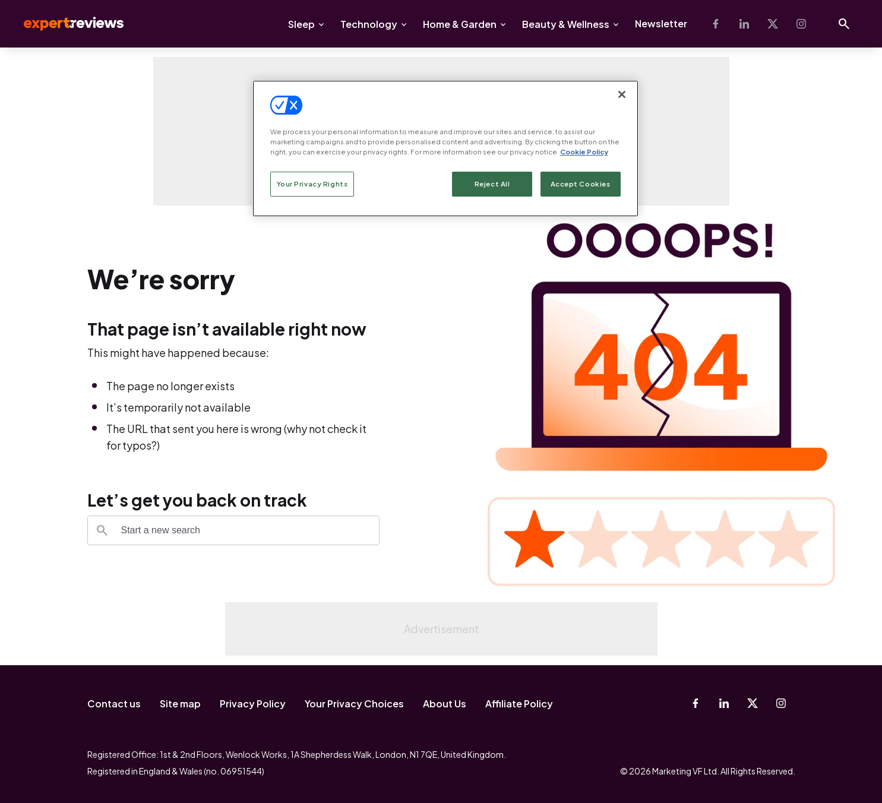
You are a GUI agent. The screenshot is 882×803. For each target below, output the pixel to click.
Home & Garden (460, 24)
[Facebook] (715, 24)
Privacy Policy (253, 703)
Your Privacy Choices (354, 703)
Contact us (114, 703)
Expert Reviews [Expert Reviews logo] (64, 24)
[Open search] (844, 24)
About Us (444, 703)
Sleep (301, 24)
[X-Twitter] (772, 24)
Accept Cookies (581, 183)
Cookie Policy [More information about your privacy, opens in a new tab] (584, 151)
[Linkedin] (744, 24)
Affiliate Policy (519, 703)
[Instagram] (801, 24)
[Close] (622, 94)
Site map (180, 703)
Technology (368, 24)
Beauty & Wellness (565, 24)
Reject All (492, 183)
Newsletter (661, 23)
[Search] (102, 530)
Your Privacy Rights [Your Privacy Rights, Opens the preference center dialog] (312, 183)
